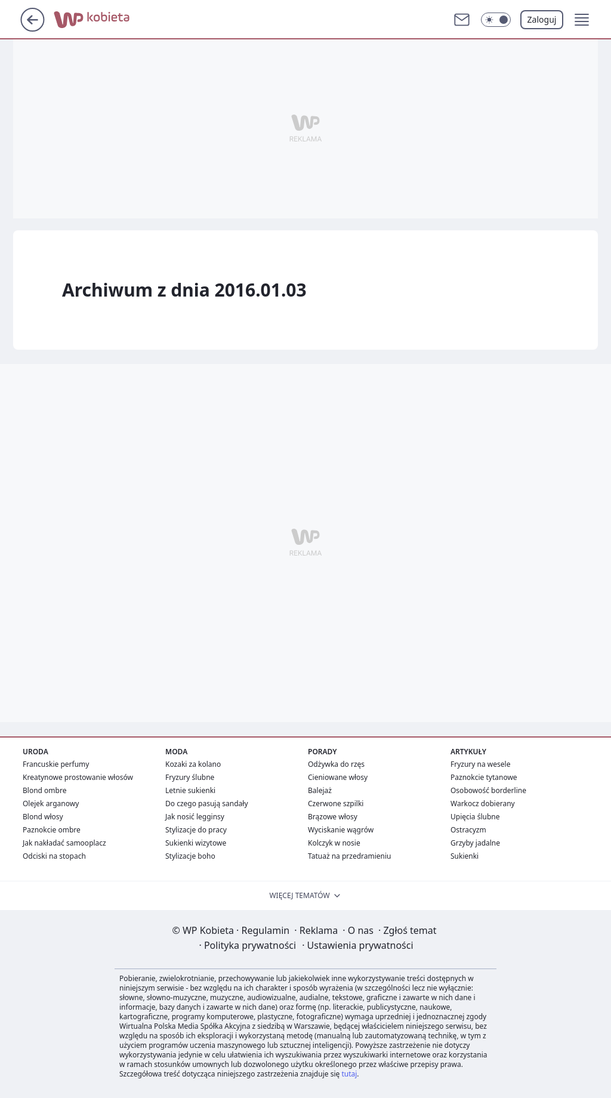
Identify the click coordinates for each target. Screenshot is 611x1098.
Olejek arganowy (51, 803)
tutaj (349, 1074)
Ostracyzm (468, 830)
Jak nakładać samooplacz (64, 843)
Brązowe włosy (332, 817)
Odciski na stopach (54, 856)
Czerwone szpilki (335, 803)
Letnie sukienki (190, 790)
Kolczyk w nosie (334, 843)
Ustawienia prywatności (357, 945)
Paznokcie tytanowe (483, 777)
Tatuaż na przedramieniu (349, 856)
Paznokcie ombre (52, 830)
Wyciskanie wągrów (341, 830)
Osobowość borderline (488, 790)
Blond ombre (44, 790)
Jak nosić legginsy (194, 817)
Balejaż (320, 790)
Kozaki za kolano (193, 764)
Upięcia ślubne (475, 817)
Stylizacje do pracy (196, 830)
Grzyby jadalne (475, 843)
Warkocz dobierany (482, 803)
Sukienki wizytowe (195, 843)
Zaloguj (542, 19)
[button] (581, 19)
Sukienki (464, 856)
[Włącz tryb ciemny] (496, 20)
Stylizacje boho (190, 856)
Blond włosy (43, 817)
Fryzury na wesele (480, 764)
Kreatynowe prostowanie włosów (78, 777)
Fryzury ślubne (189, 777)
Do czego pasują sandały (206, 803)
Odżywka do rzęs (336, 764)
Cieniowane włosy (338, 777)
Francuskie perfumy (56, 764)
